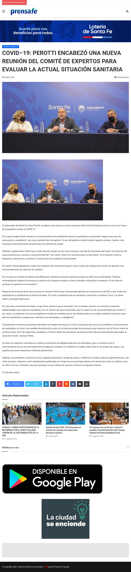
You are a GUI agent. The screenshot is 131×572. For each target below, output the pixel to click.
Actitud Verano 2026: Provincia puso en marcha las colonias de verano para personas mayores (63, 430)
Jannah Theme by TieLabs (58, 567)
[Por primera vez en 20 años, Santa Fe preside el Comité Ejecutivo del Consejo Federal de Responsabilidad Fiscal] (109, 414)
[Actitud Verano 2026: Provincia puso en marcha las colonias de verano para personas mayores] (65, 414)
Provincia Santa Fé (11, 47)
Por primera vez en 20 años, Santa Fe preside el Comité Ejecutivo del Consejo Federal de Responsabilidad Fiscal (107, 430)
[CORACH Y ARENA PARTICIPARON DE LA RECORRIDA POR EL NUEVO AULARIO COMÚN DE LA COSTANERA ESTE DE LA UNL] (22, 414)
